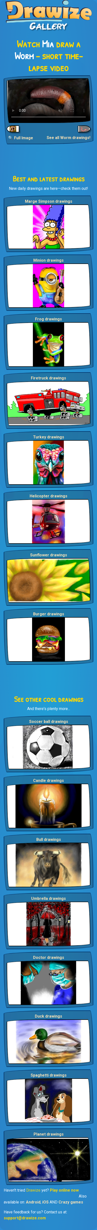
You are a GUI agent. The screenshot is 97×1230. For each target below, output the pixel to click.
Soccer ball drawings (48, 721)
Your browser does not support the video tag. (48, 100)
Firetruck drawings (48, 378)
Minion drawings (48, 260)
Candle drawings (48, 780)
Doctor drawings (48, 957)
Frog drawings (48, 319)
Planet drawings (49, 1134)
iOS (45, 1202)
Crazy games (70, 1202)
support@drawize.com (25, 1218)
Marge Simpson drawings (48, 201)
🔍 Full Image (20, 138)
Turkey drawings (48, 437)
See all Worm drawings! (68, 137)
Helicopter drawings (48, 496)
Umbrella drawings (48, 898)
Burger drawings (48, 614)
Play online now (64, 1190)
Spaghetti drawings (49, 1075)
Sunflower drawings (48, 555)
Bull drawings (48, 839)
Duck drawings (48, 1016)
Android (33, 1202)
